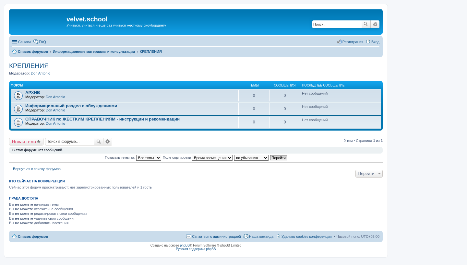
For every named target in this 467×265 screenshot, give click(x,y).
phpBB (185, 245)
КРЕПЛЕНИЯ (29, 65)
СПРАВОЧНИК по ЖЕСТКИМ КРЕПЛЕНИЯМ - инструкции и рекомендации (102, 119)
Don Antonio (40, 73)
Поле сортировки (198, 157)
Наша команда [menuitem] (261, 236)
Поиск (366, 24)
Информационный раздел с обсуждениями (71, 105)
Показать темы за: (133, 157)
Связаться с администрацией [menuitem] (216, 236)
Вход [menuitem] (375, 42)
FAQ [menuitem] (42, 42)
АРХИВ (32, 92)
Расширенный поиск (375, 24)
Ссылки (24, 42)
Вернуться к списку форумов (37, 169)
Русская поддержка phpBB (196, 249)
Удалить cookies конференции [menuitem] (306, 236)
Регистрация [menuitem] (352, 42)
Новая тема (24, 141)
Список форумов (33, 236)
